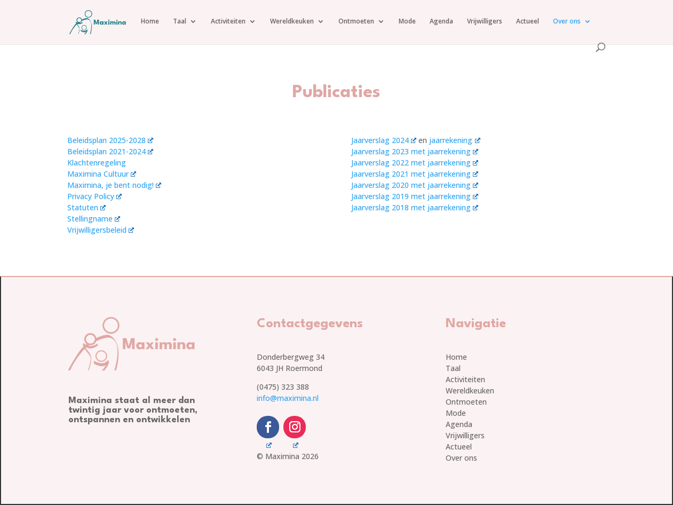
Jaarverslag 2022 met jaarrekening (414, 162)
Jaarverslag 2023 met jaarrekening (414, 151)
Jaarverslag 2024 (383, 140)
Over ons (567, 22)
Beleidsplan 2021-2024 (110, 151)
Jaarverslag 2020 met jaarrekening (414, 185)
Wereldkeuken (292, 22)
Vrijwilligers (484, 22)
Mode (407, 22)
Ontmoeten (356, 22)
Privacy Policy (94, 196)
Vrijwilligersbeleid (100, 230)
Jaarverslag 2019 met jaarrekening (414, 196)
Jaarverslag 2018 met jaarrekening (414, 207)
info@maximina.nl (288, 398)
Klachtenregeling (96, 162)
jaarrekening (454, 140)
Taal (179, 22)
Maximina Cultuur (101, 174)
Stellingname (93, 219)
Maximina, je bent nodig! (114, 185)
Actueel (527, 22)
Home (150, 22)
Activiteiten (228, 22)
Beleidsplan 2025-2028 (110, 140)
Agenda (441, 22)
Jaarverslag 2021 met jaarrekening (414, 174)
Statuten (86, 207)
